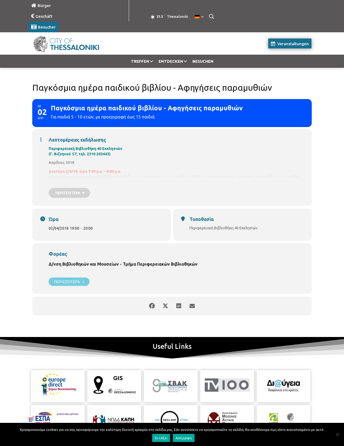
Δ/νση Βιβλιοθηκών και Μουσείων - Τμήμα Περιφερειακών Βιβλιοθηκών (123, 264)
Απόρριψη (183, 438)
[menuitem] (199, 16)
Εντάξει (161, 438)
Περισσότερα (69, 281)
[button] (211, 16)
